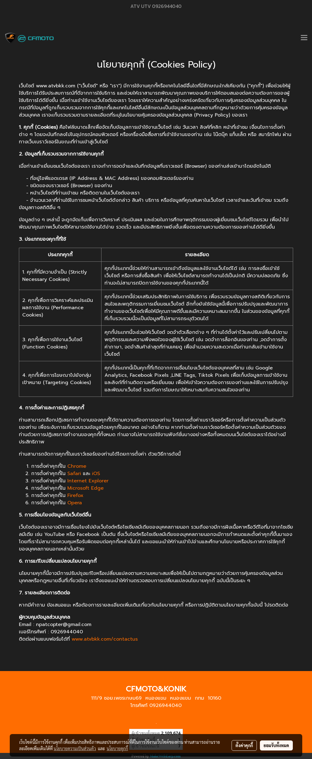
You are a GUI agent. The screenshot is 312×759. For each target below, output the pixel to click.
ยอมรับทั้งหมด (276, 745)
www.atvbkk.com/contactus (105, 639)
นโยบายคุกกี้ (117, 748)
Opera (74, 502)
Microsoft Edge (85, 488)
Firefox (75, 495)
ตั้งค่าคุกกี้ (244, 745)
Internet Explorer (87, 480)
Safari (74, 473)
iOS (96, 473)
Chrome (76, 466)
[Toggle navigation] (304, 38)
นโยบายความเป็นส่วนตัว (75, 748)
